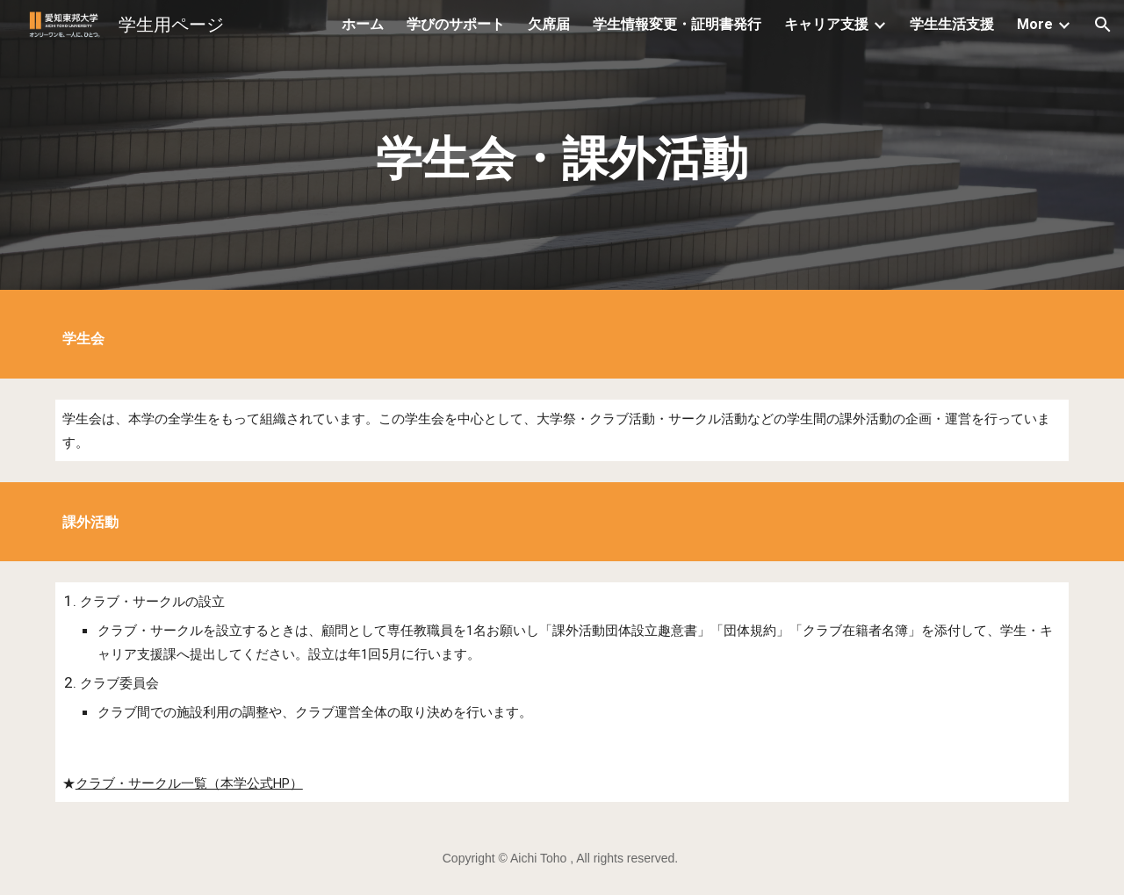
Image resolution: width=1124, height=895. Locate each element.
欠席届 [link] (549, 24)
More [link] (1035, 24)
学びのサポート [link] (456, 24)
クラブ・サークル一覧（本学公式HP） (189, 783)
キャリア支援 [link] (826, 24)
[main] (562, 150)
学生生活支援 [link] (952, 24)
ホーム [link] (363, 24)
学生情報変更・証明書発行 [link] (677, 24)
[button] (1103, 25)
